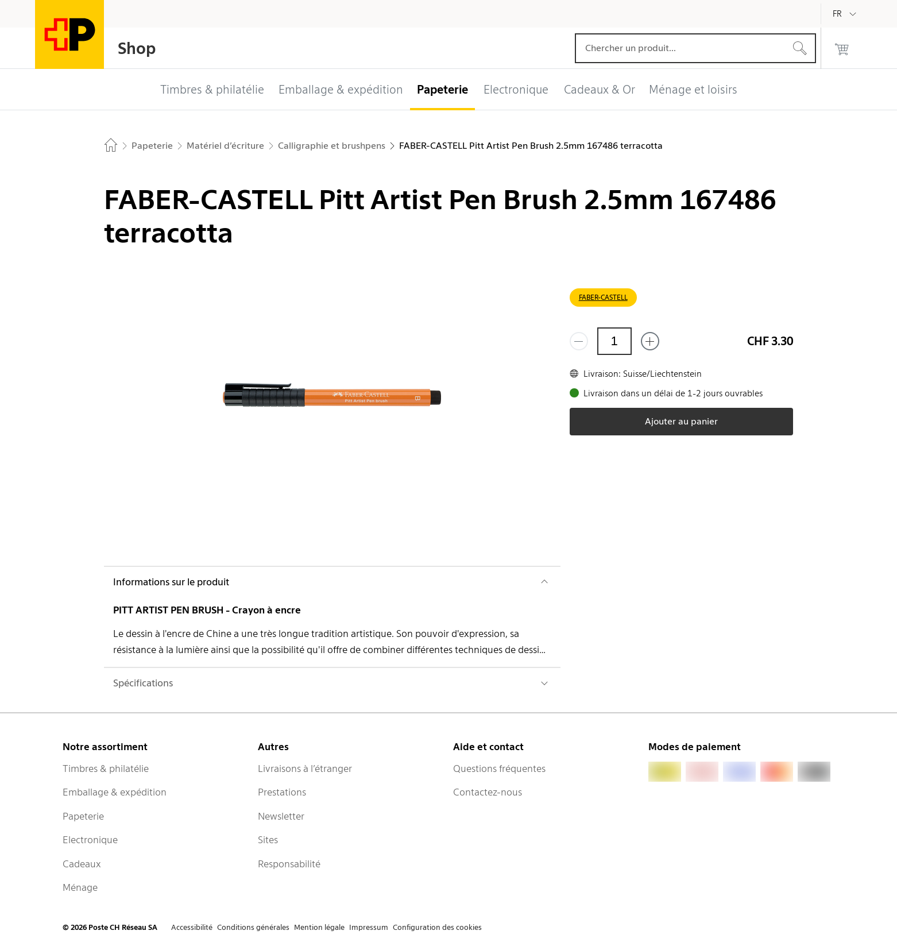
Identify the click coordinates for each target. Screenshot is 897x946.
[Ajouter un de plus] (650, 341)
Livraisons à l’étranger (305, 768)
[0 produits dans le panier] (842, 48)
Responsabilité (289, 864)
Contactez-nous (487, 792)
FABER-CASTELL (603, 297)
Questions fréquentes (499, 768)
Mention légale (319, 927)
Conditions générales (253, 927)
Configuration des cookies (437, 927)
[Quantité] (614, 341)
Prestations (282, 792)
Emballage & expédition (115, 792)
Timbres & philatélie (106, 768)
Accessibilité (191, 927)
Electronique (90, 839)
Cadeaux (82, 864)
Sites (268, 839)
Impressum (368, 927)
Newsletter (281, 816)
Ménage (80, 887)
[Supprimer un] (579, 341)
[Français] (846, 14)
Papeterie (83, 816)
